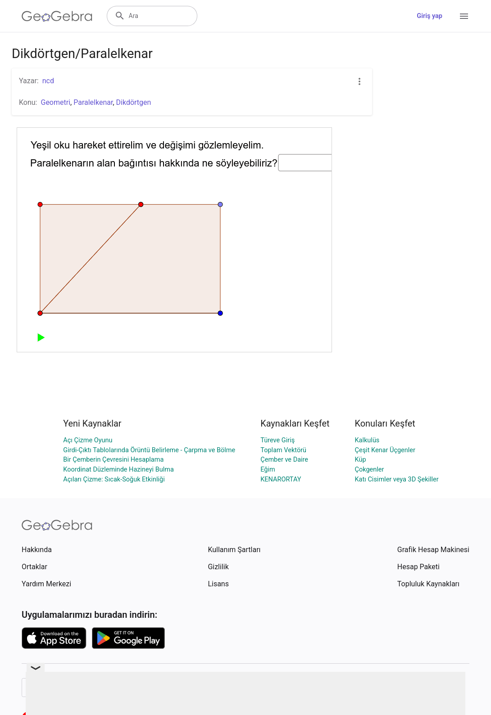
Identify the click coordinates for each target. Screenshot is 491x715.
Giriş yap (429, 16)
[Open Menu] (464, 16)
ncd (48, 80)
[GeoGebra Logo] (57, 16)
